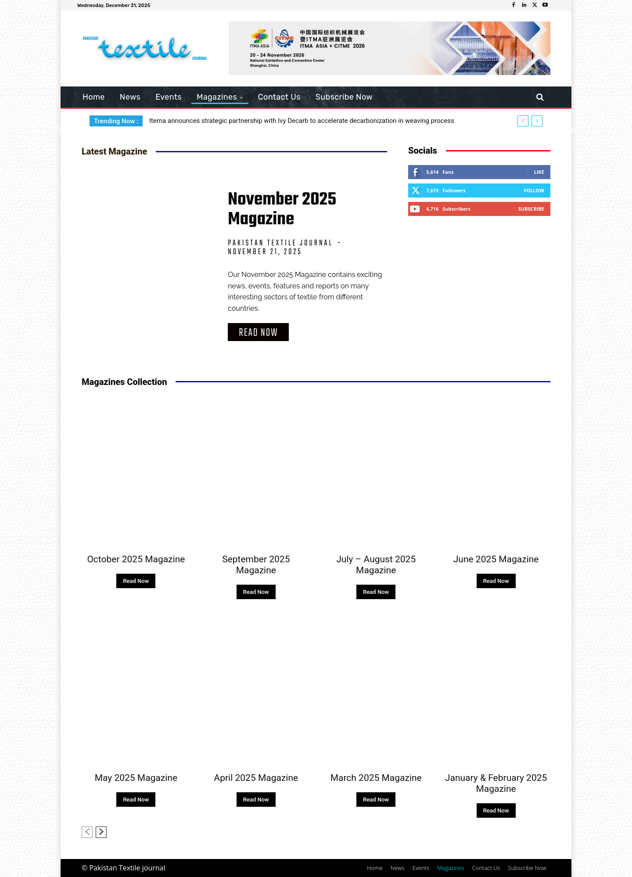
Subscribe (531, 208)
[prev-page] (87, 832)
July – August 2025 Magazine (376, 564)
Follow (534, 190)
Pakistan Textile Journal (280, 243)
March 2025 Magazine (376, 778)
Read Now (258, 333)
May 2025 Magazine (136, 778)
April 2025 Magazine (256, 778)
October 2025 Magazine (136, 559)
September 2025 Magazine (256, 564)
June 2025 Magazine (496, 559)
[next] (536, 120)
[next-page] (101, 832)
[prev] (522, 120)
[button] (540, 97)
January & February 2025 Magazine (496, 783)
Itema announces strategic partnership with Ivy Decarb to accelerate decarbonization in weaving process (301, 121)
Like (539, 172)
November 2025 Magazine (282, 210)
